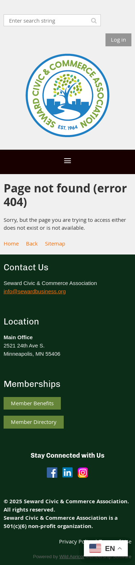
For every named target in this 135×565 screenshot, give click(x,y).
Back (32, 243)
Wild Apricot (71, 556)
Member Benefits (32, 403)
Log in (118, 39)
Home (11, 243)
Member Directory (34, 421)
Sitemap (55, 243)
